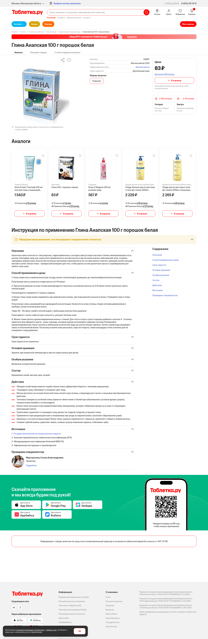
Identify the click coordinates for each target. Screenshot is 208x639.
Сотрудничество (113, 622)
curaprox (86, 17)
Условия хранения (161, 270)
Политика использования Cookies (73, 609)
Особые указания (160, 275)
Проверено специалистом (164, 295)
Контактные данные (114, 601)
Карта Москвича (113, 618)
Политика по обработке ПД (70, 605)
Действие (157, 285)
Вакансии (110, 609)
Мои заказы (188, 24)
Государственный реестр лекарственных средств (37, 434)
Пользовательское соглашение (72, 601)
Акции (34, 24)
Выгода (48, 24)
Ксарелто (61, 17)
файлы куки (51, 630)
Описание (157, 254)
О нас (108, 597)
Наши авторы (111, 626)
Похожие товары (38, 52)
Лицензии (110, 605)
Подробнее (31, 465)
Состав (155, 280)
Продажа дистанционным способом (74, 597)
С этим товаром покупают (67, 52)
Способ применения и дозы (165, 260)
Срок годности (159, 265)
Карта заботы (111, 614)
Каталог (18, 24)
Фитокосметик (143, 67)
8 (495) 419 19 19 (188, 3)
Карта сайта (64, 618)
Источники (157, 290)
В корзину (176, 80)
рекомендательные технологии (30, 630)
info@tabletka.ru (65, 622)
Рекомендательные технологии (72, 614)
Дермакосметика (74, 17)
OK (79, 631)
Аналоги (18, 52)
